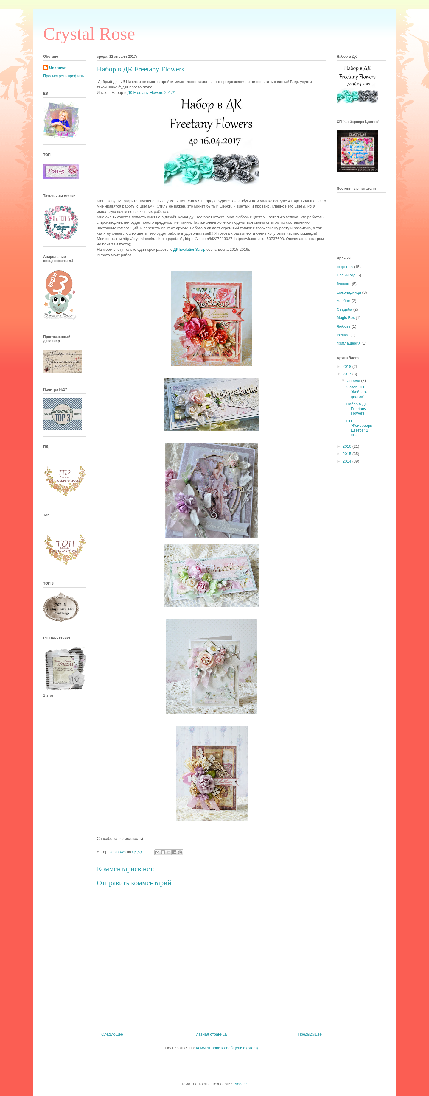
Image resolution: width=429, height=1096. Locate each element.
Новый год (346, 275)
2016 (347, 446)
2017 (347, 374)
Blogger (240, 1084)
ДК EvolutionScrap (189, 249)
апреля (354, 380)
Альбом (344, 300)
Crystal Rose (89, 33)
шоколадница (349, 292)
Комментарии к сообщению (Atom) (227, 1048)
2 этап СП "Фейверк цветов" (356, 391)
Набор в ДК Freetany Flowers (356, 408)
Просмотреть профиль (63, 76)
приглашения (348, 343)
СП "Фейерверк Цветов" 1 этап (359, 428)
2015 (347, 454)
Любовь (344, 326)
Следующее (112, 1034)
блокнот (344, 283)
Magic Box (346, 317)
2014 (347, 461)
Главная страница (210, 1034)
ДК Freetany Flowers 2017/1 (152, 92)
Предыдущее (310, 1034)
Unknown (58, 68)
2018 (347, 366)
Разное (343, 335)
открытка (345, 266)
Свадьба (344, 309)
